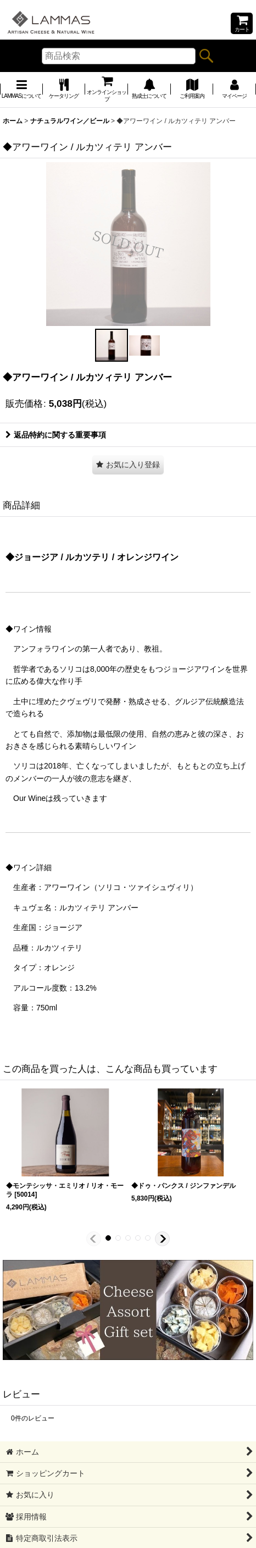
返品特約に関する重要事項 (55, 434)
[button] (111, 345)
